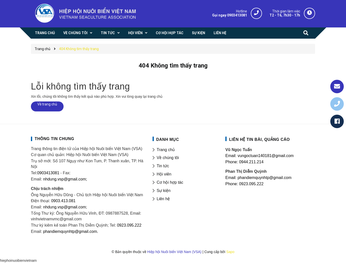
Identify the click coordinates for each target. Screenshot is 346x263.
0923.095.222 (129, 225)
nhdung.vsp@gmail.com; (65, 179)
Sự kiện (164, 190)
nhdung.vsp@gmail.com (64, 207)
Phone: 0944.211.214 (244, 162)
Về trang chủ (47, 104)
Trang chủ (166, 150)
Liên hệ (163, 199)
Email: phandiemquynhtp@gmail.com (258, 177)
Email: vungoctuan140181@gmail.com (259, 156)
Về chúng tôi (168, 158)
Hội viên (164, 174)
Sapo (230, 252)
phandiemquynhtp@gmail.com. (70, 231)
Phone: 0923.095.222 (244, 184)
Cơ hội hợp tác (170, 182)
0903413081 (48, 173)
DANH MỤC (167, 139)
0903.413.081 (63, 201)
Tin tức (163, 166)
